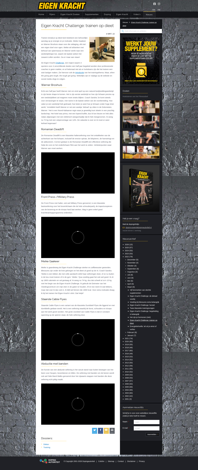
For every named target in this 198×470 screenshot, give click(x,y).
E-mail (125, 428)
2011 (127, 369)
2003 (127, 393)
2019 (127, 345)
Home (41, 14)
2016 (127, 354)
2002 (127, 396)
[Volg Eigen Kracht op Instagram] (159, 4)
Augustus (131, 272)
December (131, 260)
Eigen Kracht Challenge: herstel (142, 305)
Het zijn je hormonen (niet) (140, 317)
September (131, 269)
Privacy (142, 461)
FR (159, 10)
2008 (127, 378)
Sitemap (111, 461)
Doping (107, 14)
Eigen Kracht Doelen (70, 14)
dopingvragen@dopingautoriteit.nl (139, 227)
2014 (127, 360)
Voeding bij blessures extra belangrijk (144, 302)
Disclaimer (131, 461)
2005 (127, 387)
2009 (127, 375)
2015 (127, 357)
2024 (127, 251)
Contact (121, 461)
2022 (127, 257)
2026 (127, 245)
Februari (130, 332)
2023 (127, 254)
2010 (127, 372)
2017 (127, 351)
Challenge (59, 63)
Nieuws (149, 15)
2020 (127, 341)
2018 (127, 348)
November (131, 263)
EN (154, 10)
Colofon (101, 461)
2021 (127, 338)
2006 (127, 384)
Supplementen (92, 14)
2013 (127, 363)
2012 (127, 366)
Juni (129, 278)
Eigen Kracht (122, 14)
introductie (79, 72)
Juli (128, 275)
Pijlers (52, 14)
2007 (127, 381)
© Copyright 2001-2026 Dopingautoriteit (79, 461)
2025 (127, 248)
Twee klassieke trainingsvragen (142, 308)
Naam (125, 422)
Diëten (46, 444)
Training (46, 447)
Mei (128, 281)
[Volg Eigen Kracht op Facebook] (154, 4)
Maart (129, 287)
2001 (127, 399)
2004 (127, 390)
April (129, 284)
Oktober (130, 266)
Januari (130, 335)
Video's (137, 14)
